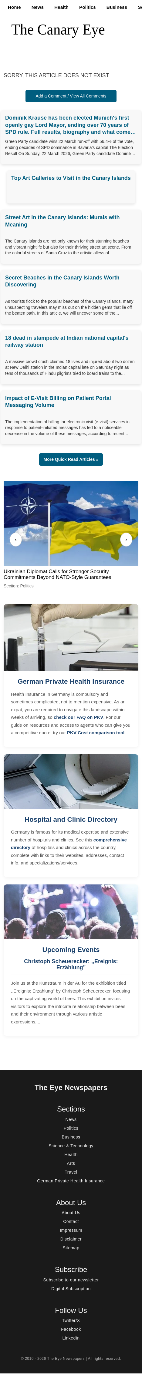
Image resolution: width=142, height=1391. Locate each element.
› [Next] (126, 539)
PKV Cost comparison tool (95, 732)
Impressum (71, 1230)
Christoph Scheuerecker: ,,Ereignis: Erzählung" (71, 964)
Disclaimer (71, 1239)
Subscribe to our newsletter (71, 1279)
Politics (87, 7)
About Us (71, 1212)
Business (116, 7)
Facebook (71, 1329)
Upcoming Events (71, 949)
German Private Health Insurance (71, 681)
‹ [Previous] (15, 539)
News (38, 7)
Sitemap (71, 1247)
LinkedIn (71, 1338)
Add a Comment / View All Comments (71, 96)
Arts (71, 1163)
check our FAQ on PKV (78, 717)
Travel (71, 1172)
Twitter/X (71, 1320)
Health (61, 7)
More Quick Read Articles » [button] (71, 459)
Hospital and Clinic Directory (71, 819)
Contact (71, 1221)
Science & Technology (71, 1145)
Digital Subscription (71, 1288)
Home (14, 7)
